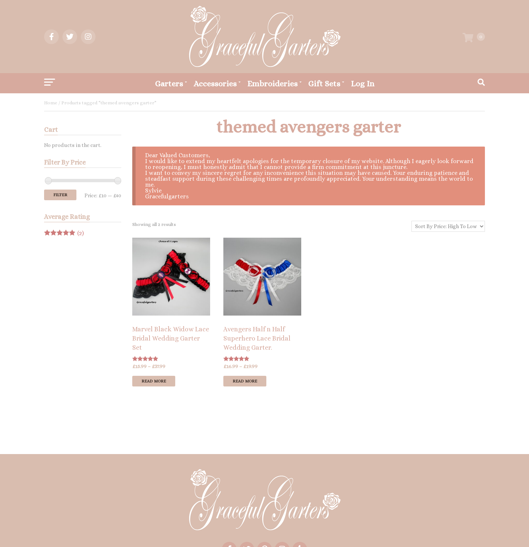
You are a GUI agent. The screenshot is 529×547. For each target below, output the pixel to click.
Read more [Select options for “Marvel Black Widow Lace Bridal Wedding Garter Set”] (153, 381)
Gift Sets (324, 83)
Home (50, 102)
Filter (60, 194)
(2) (64, 233)
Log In (362, 83)
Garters (169, 83)
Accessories (215, 83)
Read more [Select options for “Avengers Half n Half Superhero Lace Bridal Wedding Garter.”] (245, 381)
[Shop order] (448, 226)
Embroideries (272, 83)
